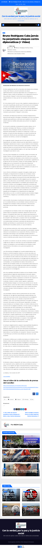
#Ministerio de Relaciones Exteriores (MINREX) (19, 51)
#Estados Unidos (11, 49)
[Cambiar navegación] (20, 25)
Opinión (5, 491)
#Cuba (31, 47)
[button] (36, 25)
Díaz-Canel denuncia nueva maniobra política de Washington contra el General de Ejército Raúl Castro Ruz (21, 471)
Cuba (5, 440)
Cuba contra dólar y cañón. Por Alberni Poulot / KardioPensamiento (21, 457)
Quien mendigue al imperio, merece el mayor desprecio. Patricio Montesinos (32, 414)
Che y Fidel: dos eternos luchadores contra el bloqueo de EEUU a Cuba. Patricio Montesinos (11, 414)
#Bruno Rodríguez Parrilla (22, 47)
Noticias (8, 440)
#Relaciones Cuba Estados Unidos (16, 53)
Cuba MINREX (6, 376)
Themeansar (31, 541)
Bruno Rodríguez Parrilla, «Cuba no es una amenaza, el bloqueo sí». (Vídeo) (20, 443)
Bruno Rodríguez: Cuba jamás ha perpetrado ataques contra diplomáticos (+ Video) (21, 39)
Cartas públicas (27, 491)
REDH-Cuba (12, 46)
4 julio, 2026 (8, 497)
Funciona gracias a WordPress (14, 541)
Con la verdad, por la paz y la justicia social (21, 16)
